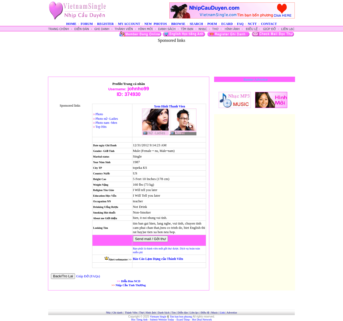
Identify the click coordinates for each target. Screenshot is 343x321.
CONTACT (269, 24)
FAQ (240, 24)
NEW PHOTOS (155, 24)
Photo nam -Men (106, 123)
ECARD (227, 24)
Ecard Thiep (183, 319)
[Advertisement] (171, 55)
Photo (99, 114)
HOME (71, 24)
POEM (212, 24)
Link (222, 312)
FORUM (87, 24)
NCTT (252, 24)
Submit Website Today (162, 319)
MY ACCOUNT (129, 24)
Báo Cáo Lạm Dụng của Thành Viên (158, 259)
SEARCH (196, 24)
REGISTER (105, 24)
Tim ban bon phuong (181, 316)
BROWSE (178, 24)
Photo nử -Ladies (106, 119)
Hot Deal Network (202, 319)
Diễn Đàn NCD (130, 281)
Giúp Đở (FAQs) (88, 276)
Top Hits (101, 127)
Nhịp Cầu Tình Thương (130, 285)
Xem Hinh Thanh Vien (169, 106)
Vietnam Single (158, 316)
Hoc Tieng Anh (139, 319)
